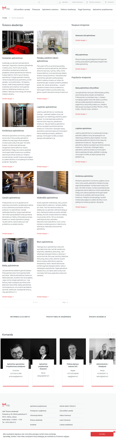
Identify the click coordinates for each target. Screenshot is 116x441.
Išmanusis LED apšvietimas (85, 36)
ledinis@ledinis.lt (102, 376)
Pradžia (4, 18)
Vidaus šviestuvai (65, 415)
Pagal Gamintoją (84, 10)
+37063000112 (102, 374)
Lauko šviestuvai (65, 420)
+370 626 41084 (16, 374)
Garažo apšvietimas (11, 198)
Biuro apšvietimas (45, 242)
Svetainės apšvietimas (12, 58)
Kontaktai (111, 2)
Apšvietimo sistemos (50, 10)
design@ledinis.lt (43, 376)
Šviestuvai (36, 10)
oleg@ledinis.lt (73, 376)
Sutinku (102, 434)
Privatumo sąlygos (62, 436)
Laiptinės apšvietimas (47, 107)
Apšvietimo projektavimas (103, 10)
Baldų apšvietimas (10, 265)
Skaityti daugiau (7, 99)
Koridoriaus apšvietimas (13, 130)
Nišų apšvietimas (81, 55)
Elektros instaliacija (68, 10)
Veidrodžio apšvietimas (47, 198)
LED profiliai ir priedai (22, 10)
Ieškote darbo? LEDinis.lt (67, 406)
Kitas (64, 302)
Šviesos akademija (95, 2)
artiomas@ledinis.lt (16, 376)
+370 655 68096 (73, 374)
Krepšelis (65, 2)
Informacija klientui (36, 415)
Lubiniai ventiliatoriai (66, 425)
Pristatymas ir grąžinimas (38, 411)
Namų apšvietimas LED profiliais (87, 88)
